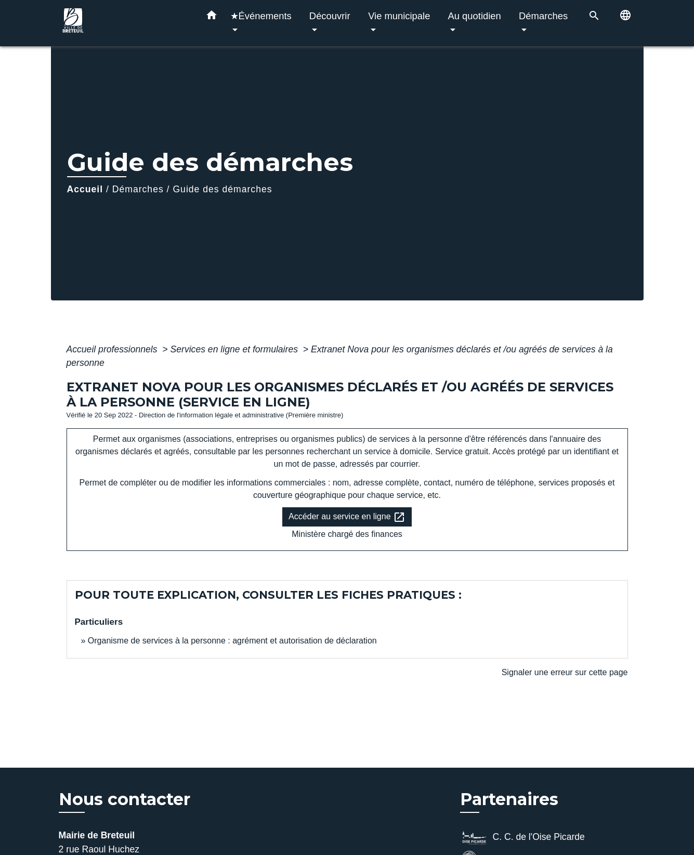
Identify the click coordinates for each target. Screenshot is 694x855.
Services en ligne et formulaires (235, 349)
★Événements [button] (261, 15)
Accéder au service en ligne (347, 517)
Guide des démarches (222, 189)
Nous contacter (124, 799)
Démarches (138, 189)
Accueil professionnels (113, 349)
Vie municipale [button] (399, 15)
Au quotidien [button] (474, 15)
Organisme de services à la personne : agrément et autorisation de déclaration (232, 640)
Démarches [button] (543, 15)
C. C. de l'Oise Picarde (522, 837)
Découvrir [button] (329, 15)
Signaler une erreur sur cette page (565, 672)
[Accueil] (124, 23)
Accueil (85, 189)
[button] (211, 17)
